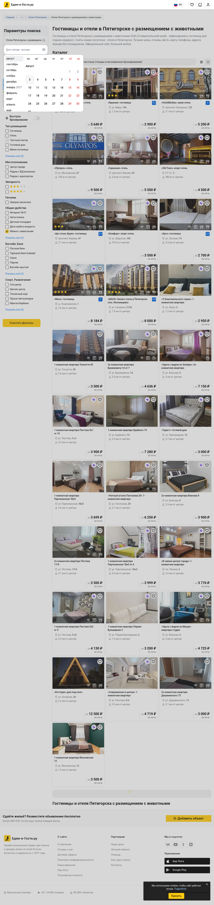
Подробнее (180, 888)
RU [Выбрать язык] (178, 5)
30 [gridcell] (77, 103)
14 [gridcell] (61, 87)
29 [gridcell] (69, 103)
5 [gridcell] (45, 79)
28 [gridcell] (61, 103)
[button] (192, 4)
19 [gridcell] (45, 95)
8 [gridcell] (70, 79)
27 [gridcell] (53, 103)
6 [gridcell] (54, 79)
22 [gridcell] (69, 95)
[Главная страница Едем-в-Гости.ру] (19, 5)
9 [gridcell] (78, 79)
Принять (176, 895)
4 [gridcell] (37, 79)
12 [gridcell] (45, 87)
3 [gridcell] (29, 79)
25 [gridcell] (37, 103)
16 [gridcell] (77, 87)
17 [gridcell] (29, 95)
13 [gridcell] (53, 87)
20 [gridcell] (53, 95)
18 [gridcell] (37, 95)
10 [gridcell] (29, 87)
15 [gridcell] (69, 87)
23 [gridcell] (77, 95)
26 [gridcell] (45, 103)
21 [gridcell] (61, 95)
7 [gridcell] (62, 79)
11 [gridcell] (37, 87)
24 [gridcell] (29, 103)
